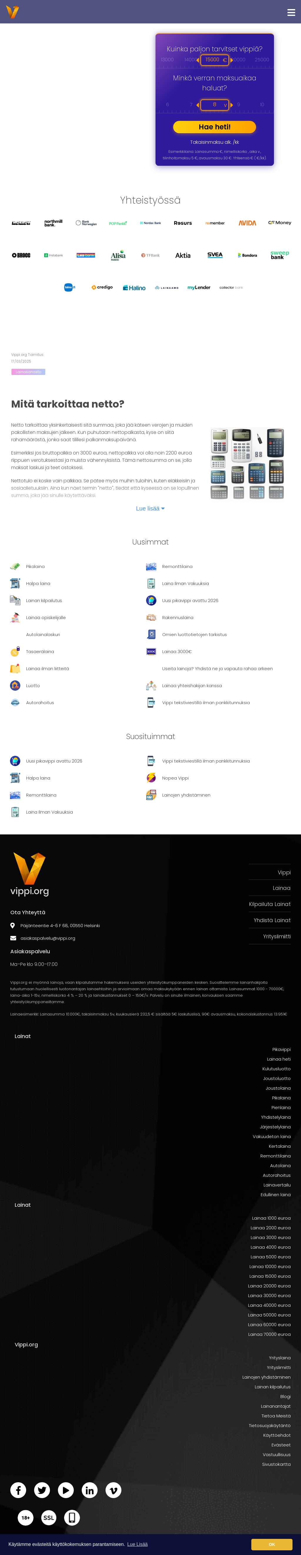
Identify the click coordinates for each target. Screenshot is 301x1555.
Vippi (284, 872)
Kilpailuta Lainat (270, 904)
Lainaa (282, 888)
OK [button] (272, 1544)
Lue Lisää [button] (137, 1544)
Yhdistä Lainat (272, 920)
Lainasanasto (28, 371)
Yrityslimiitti (277, 936)
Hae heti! (215, 127)
